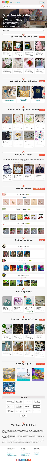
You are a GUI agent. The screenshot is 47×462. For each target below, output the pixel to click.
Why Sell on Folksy (24, 452)
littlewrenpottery (41, 27)
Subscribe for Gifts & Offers (11, 455)
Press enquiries (36, 454)
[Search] (42, 6)
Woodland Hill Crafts (21, 209)
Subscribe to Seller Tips (25, 455)
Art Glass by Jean (23, 275)
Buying (9, 454)
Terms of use (36, 453)
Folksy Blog (23, 454)
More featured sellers (39, 188)
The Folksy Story (37, 449)
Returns (8, 452)
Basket (42, 2)
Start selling (17, 2)
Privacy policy (36, 452)
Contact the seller (10, 453)
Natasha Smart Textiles (22, 261)
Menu (11, 2)
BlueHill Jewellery (22, 194)
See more (42, 81)
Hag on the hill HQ (23, 246)
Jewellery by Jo (21, 223)
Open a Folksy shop (24, 449)
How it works (9, 449)
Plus (28, 194)
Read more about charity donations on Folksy (23, 162)
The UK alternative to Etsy (25, 453)
